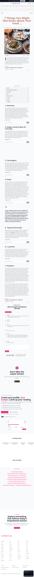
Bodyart (10, 542)
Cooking (2, 544)
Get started (24, 429)
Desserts (10, 544)
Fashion (2, 546)
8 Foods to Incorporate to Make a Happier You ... (17, 483)
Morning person (7, 69)
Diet (18, 544)
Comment (6, 351)
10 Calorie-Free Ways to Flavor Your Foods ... (17, 481)
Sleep (10, 556)
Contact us (2, 565)
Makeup (19, 551)
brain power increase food (13, 475)
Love (10, 551)
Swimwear (27, 556)
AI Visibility (13, 565)
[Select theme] (29, 3)
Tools (10, 560)
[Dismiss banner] (28, 354)
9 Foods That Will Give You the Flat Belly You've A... (17, 473)
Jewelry (27, 549)
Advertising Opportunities (5, 567)
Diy (26, 544)
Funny (27, 546)
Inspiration (11, 549)
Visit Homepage (17, 527)
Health (2, 549)
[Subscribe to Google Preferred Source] (10, 355)
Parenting (2, 555)
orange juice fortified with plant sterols (23, 485)
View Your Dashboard (14, 412)
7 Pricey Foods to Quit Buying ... (9, 485)
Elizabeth (7, 55)
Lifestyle (2, 551)
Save (23, 55)
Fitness (10, 546)
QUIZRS (28, 302)
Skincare (2, 556)
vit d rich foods (23, 475)
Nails (18, 553)
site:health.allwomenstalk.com (17, 471)
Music (10, 553)
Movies (2, 553)
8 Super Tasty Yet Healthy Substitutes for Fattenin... (17, 479)
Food (18, 546)
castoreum (12, 232)
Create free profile (4, 412)
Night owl (11, 69)
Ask (27, 122)
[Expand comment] (7, 338)
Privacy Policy (25, 567)
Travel (10, 558)
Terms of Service (3, 569)
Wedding (27, 558)
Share (27, 55)
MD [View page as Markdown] (14, 55)
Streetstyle (19, 556)
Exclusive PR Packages (15, 567)
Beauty (2, 542)
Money (27, 551)
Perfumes (10, 555)
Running (19, 555)
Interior (19, 549)
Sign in (17, 414)
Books (18, 542)
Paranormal (27, 553)
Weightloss (2, 560)
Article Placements (25, 565)
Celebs (27, 542)
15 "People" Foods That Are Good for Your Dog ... (17, 477)
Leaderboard (9, 429)
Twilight (19, 558)
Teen (1, 558)
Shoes (27, 555)
